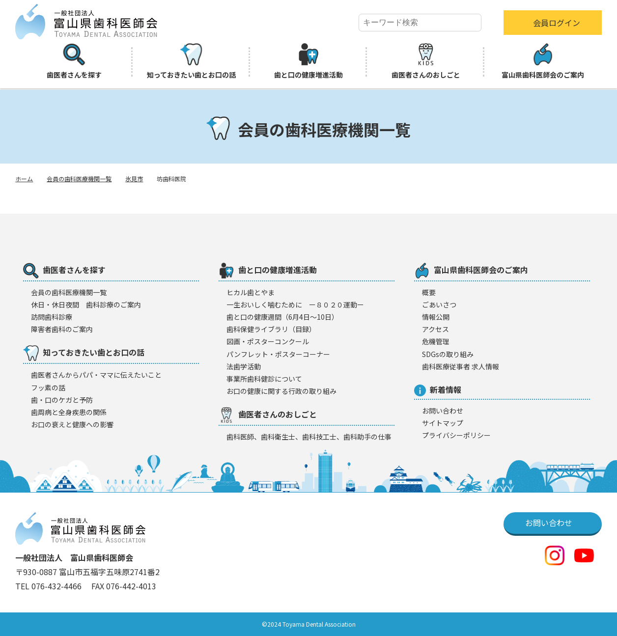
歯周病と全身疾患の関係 (69, 412)
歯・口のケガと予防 (62, 400)
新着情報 (437, 390)
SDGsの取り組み (448, 354)
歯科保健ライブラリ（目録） (271, 329)
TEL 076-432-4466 (49, 586)
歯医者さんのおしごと (426, 61)
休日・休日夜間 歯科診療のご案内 (86, 304)
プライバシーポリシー (456, 435)
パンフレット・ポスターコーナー (278, 354)
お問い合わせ (442, 410)
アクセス (435, 329)
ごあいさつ (439, 304)
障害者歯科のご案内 (62, 329)
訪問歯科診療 (51, 317)
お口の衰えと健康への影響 (72, 424)
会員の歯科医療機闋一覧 (69, 292)
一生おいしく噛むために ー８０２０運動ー (295, 304)
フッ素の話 (48, 387)
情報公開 (435, 317)
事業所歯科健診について (264, 379)
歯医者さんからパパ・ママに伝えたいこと (96, 375)
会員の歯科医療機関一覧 (79, 178)
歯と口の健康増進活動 (308, 61)
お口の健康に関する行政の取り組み (281, 391)
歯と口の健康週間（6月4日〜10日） (282, 317)
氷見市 (134, 178)
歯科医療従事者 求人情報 (460, 366)
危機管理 (435, 341)
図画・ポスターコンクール (267, 341)
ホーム (24, 178)
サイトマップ (442, 423)
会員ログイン (556, 22)
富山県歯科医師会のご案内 (543, 61)
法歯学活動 (243, 366)
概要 (429, 292)
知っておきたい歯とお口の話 (191, 61)
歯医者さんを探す (74, 61)
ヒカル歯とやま (250, 292)
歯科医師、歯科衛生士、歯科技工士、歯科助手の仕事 (309, 437)
